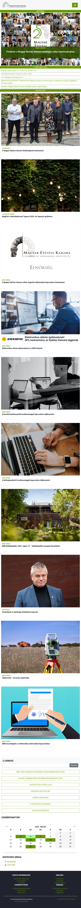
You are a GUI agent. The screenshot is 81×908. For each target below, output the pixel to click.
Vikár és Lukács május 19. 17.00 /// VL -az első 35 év (18, 70)
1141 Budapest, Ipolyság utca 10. (12, 77)
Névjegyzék (59, 890)
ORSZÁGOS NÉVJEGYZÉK (40, 791)
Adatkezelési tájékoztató (21, 879)
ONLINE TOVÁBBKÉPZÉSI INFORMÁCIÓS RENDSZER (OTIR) (40, 778)
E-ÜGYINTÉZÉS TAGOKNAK (40, 804)
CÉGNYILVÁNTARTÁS (40, 798)
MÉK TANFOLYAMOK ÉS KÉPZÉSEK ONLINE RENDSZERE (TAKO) (40, 772)
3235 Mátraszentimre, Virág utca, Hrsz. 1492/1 (16, 74)
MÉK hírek (40, 48)
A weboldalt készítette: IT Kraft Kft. (66, 899)
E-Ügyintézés (60, 892)
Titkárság (21, 883)
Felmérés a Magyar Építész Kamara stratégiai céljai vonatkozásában (24, 86)
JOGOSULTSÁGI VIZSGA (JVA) (40, 785)
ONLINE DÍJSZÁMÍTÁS (40, 811)
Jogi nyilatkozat (21, 881)
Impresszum (21, 892)
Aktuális (5, 610)
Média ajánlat (21, 890)
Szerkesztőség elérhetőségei (21, 888)
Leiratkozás (59, 881)
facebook (10, 862)
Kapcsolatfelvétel (21, 901)
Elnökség (6, 148)
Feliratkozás (59, 879)
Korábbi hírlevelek (59, 883)
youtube (10, 865)
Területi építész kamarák (59, 888)
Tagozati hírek (8, 214)
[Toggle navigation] (75, 5)
